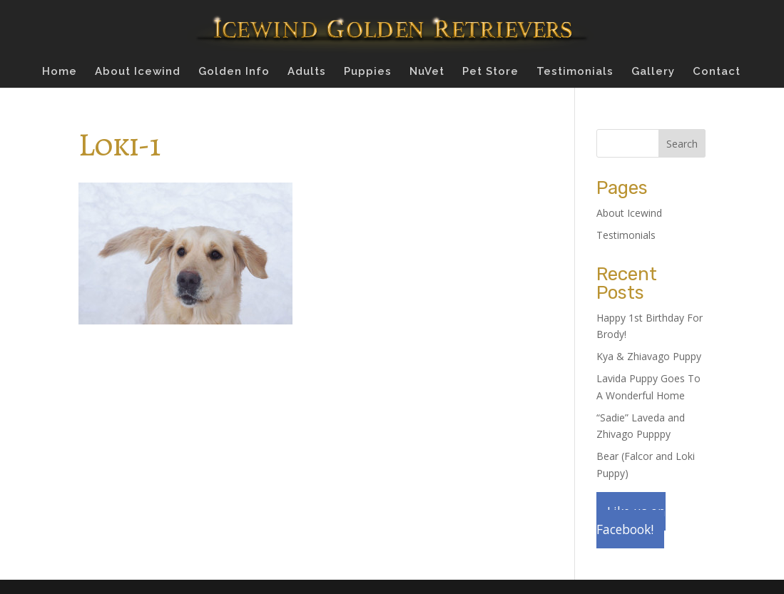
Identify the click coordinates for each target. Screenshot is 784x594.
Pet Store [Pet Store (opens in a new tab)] (490, 72)
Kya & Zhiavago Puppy (648, 356)
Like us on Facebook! (631, 520)
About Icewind (137, 72)
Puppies (368, 72)
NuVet (426, 72)
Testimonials (575, 72)
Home (59, 72)
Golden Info (234, 72)
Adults (306, 72)
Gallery (653, 72)
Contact (716, 72)
